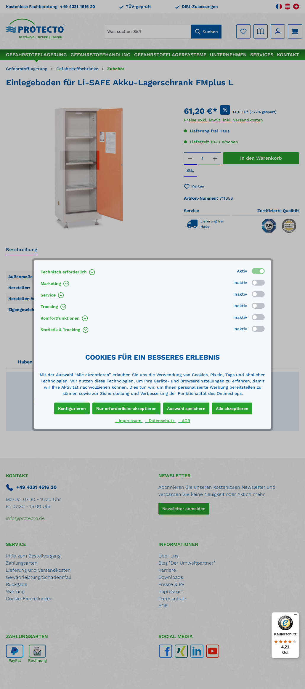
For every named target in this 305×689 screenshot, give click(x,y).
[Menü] (295, 615)
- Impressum (129, 420)
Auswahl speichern (186, 408)
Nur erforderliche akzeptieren (126, 408)
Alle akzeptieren (232, 408)
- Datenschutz (160, 420)
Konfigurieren (72, 408)
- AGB (184, 420)
